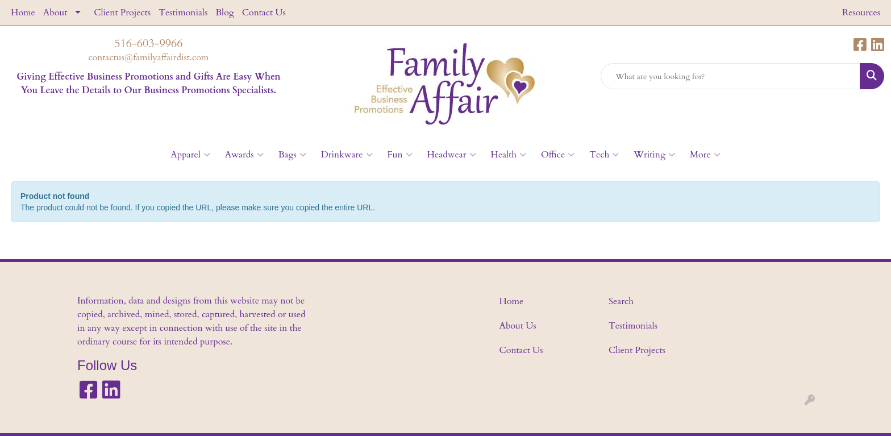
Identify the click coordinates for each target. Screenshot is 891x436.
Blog (224, 12)
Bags (292, 154)
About (55, 12)
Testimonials (183, 12)
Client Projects (122, 12)
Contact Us (264, 12)
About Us (517, 325)
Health (508, 154)
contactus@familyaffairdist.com (148, 57)
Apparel (190, 154)
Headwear (451, 154)
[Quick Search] (730, 76)
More (705, 154)
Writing (654, 154)
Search (621, 301)
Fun (400, 154)
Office (557, 154)
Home (23, 12)
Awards (244, 154)
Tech (604, 154)
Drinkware (347, 154)
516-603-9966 (148, 43)
